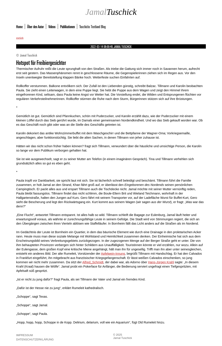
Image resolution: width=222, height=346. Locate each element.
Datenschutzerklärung (35, 339)
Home (19, 26)
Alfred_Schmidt (92, 262)
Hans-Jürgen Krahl (161, 262)
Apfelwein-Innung (113, 253)
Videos (52, 26)
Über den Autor (35, 26)
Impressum (24, 335)
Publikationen (67, 26)
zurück (19, 38)
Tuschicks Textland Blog (92, 26)
